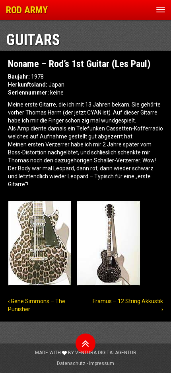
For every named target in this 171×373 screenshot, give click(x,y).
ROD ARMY (27, 10)
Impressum (101, 363)
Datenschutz (71, 363)
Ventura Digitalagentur (105, 352)
